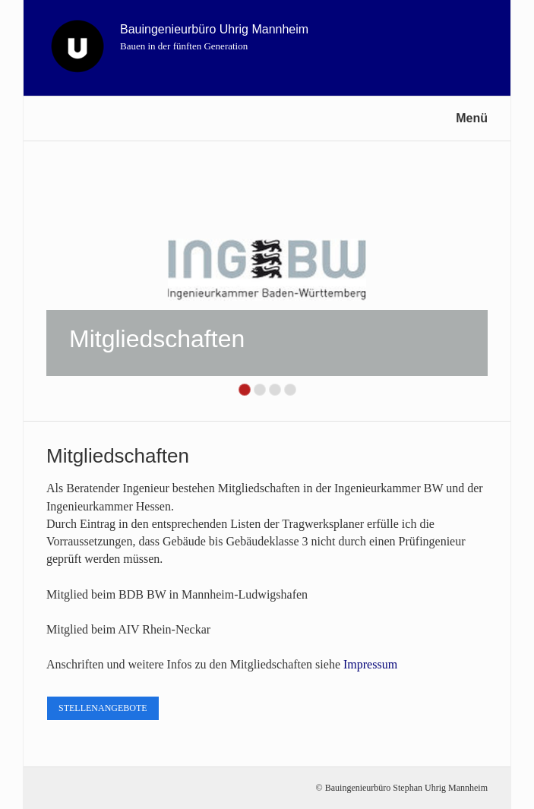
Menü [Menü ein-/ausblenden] (472, 118)
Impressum (370, 664)
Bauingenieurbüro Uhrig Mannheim (214, 29)
